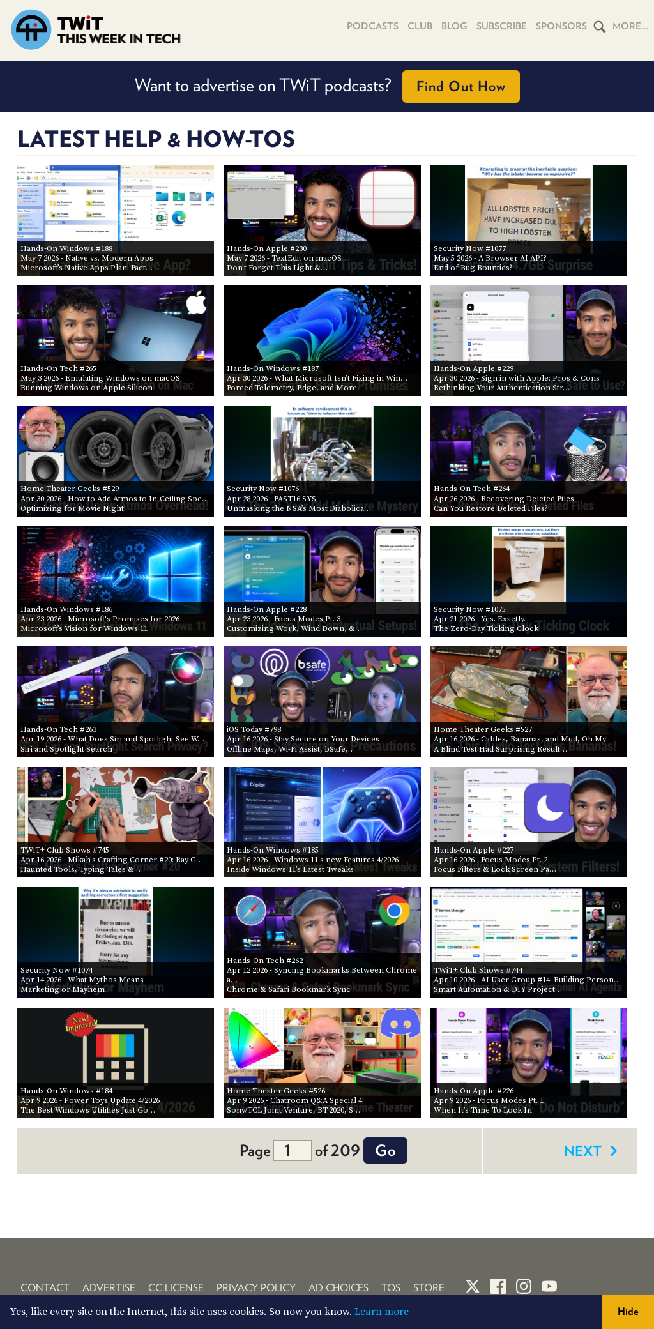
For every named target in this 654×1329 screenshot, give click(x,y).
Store (429, 1288)
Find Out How (461, 86)
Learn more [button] (381, 1311)
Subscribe (501, 26)
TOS (390, 1288)
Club (419, 26)
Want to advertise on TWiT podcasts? (327, 86)
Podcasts (373, 26)
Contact (45, 1288)
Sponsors (561, 26)
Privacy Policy (256, 1288)
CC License (176, 1288)
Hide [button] (628, 1311)
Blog (454, 26)
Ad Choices (338, 1288)
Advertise (108, 1288)
